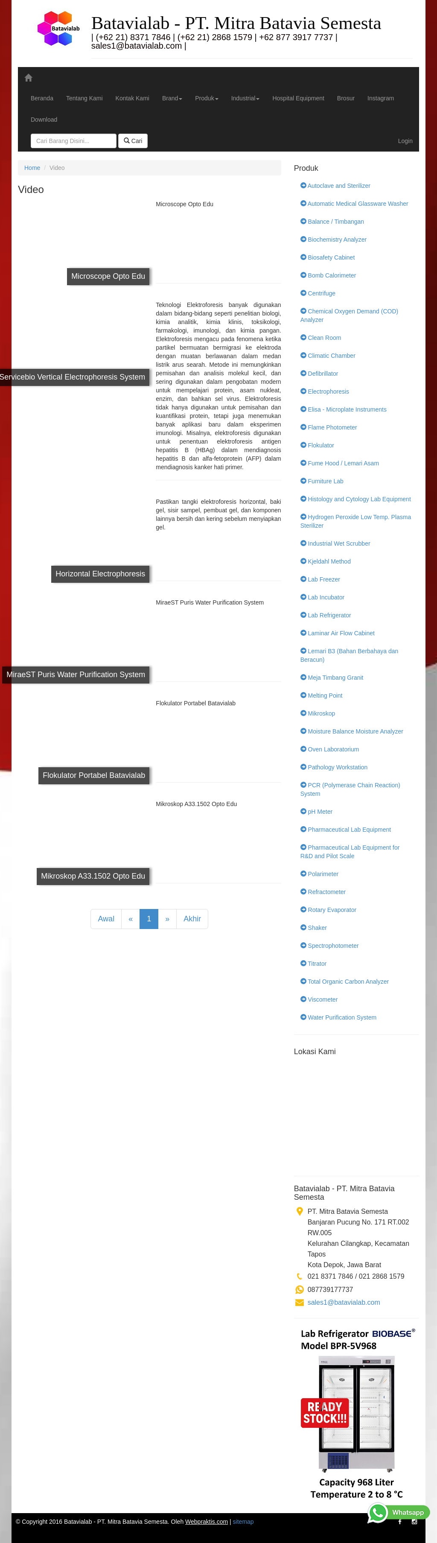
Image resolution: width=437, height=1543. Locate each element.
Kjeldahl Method (325, 561)
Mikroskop (317, 713)
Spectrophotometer (329, 945)
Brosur (346, 98)
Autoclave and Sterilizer (335, 185)
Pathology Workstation (334, 767)
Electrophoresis (324, 391)
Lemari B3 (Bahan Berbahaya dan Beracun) (349, 655)
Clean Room (320, 337)
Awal (106, 919)
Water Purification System (338, 1017)
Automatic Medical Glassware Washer (354, 203)
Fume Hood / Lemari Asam (339, 463)
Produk (206, 98)
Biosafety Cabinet (327, 257)
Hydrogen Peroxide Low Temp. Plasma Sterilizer (355, 521)
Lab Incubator (322, 597)
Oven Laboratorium (329, 749)
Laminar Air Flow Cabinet (337, 633)
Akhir (192, 919)
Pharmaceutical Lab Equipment (345, 829)
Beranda (42, 98)
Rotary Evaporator (328, 909)
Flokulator (317, 445)
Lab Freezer (320, 579)
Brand (172, 98)
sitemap (243, 1521)
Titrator (313, 963)
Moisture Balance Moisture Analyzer (351, 731)
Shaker (313, 927)
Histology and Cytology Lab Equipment (355, 499)
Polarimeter (319, 874)
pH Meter (316, 811)
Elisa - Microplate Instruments (343, 409)
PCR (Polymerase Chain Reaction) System (350, 789)
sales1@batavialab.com (344, 1302)
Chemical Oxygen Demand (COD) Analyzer (349, 315)
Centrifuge (317, 293)
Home (32, 167)
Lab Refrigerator (325, 615)
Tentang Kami (84, 98)
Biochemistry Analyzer (333, 239)
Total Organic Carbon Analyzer (344, 981)
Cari (133, 140)
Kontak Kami (132, 98)
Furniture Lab (322, 481)
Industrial (245, 98)
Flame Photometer (328, 427)
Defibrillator (319, 373)
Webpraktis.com (206, 1521)
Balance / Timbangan (332, 221)
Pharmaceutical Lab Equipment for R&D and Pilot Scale (350, 851)
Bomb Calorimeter (328, 275)
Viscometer (319, 999)
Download (44, 119)
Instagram (380, 98)
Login (405, 140)
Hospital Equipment (298, 98)
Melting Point (321, 695)
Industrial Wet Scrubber (335, 543)
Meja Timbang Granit (332, 677)
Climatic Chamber (327, 355)
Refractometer (323, 891)
